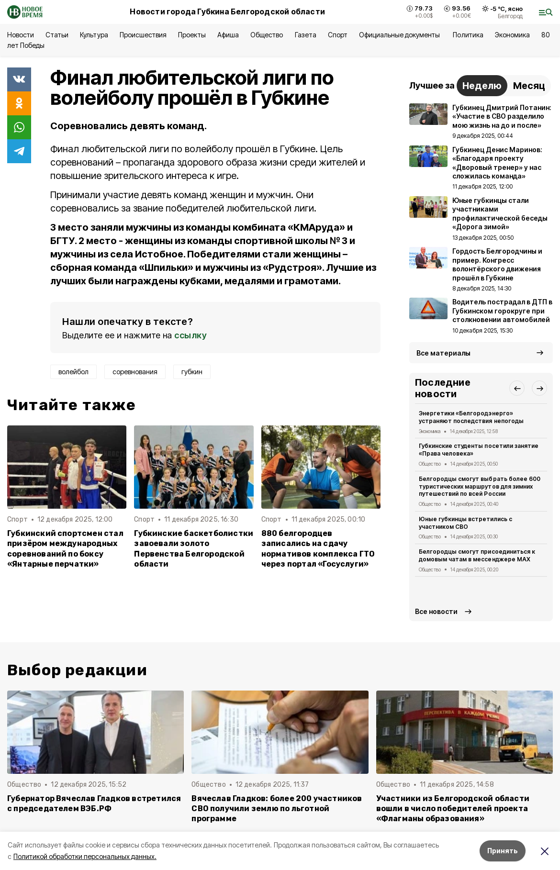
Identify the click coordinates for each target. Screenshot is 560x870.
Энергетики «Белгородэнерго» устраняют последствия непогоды (471, 417)
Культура (94, 35)
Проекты (192, 35)
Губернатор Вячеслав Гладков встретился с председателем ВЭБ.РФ (94, 803)
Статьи (56, 35)
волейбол (73, 372)
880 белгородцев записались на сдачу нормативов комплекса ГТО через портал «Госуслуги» (318, 548)
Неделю (482, 85)
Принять (502, 851)
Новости (20, 35)
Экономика (512, 35)
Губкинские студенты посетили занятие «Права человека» (478, 449)
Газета (305, 35)
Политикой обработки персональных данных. (85, 856)
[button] (517, 388)
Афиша (228, 35)
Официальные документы (400, 35)
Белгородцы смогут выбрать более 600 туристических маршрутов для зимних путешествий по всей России (479, 486)
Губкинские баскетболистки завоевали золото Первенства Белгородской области (193, 548)
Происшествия (143, 35)
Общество (266, 35)
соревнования (134, 372)
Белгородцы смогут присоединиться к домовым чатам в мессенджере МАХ (477, 555)
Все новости (436, 611)
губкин (191, 372)
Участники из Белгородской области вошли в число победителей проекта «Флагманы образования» (452, 808)
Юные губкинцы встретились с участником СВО (465, 522)
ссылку (190, 335)
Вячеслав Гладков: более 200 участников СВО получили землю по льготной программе (276, 808)
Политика (468, 35)
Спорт (337, 35)
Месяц (529, 85)
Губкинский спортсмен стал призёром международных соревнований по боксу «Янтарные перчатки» (65, 548)
